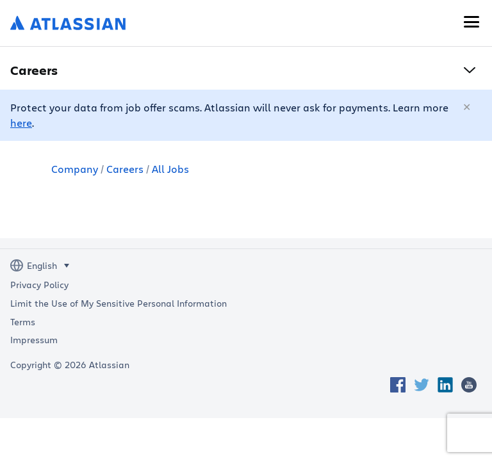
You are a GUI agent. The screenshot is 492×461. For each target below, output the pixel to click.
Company (74, 168)
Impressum (34, 340)
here (21, 122)
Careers (125, 168)
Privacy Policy (39, 285)
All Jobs (170, 168)
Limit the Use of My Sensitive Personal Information (118, 303)
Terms (22, 322)
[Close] (468, 107)
